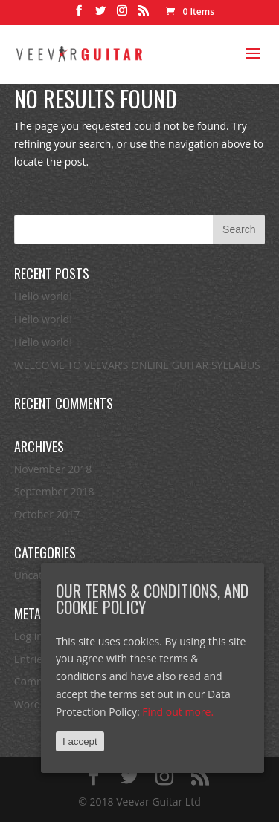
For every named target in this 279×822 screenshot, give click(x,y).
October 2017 (47, 514)
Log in (28, 636)
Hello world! (43, 296)
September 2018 (54, 491)
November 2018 (53, 469)
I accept (79, 741)
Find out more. (178, 712)
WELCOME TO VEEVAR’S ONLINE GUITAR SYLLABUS (137, 365)
